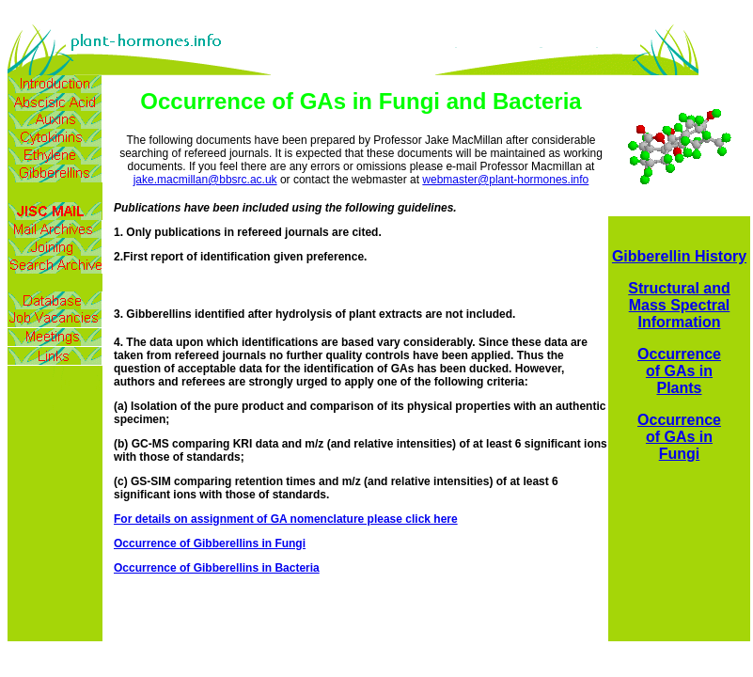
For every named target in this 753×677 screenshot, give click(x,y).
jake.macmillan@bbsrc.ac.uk (205, 179)
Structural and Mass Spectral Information (678, 305)
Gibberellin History (679, 256)
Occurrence (679, 354)
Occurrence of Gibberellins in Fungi (210, 543)
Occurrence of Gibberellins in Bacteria (217, 568)
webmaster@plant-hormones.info (505, 179)
